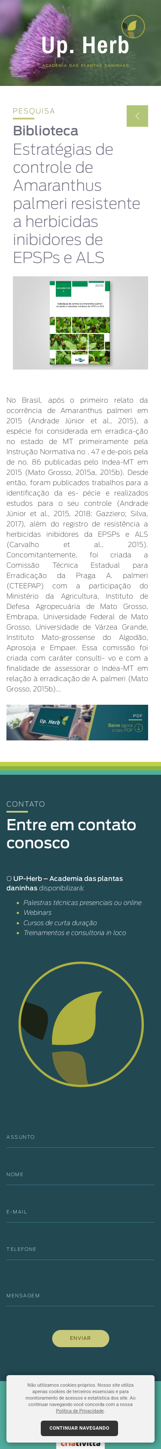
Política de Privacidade (79, 1411)
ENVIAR (80, 1338)
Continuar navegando (79, 1428)
